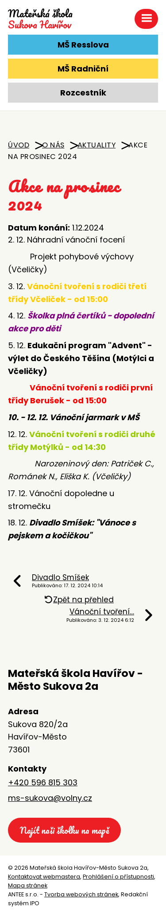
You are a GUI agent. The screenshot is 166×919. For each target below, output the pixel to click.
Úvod (18, 145)
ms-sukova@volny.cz (50, 798)
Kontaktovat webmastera (44, 876)
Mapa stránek (27, 885)
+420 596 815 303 (42, 782)
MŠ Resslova (83, 44)
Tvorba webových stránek (81, 894)
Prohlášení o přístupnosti (118, 876)
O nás (53, 145)
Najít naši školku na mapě (64, 830)
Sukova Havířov (40, 19)
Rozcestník (83, 92)
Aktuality (96, 145)
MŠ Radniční (83, 68)
